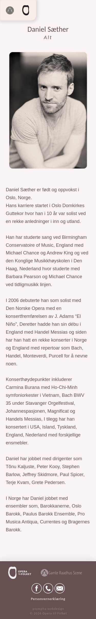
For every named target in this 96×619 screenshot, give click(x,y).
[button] (26, 10)
